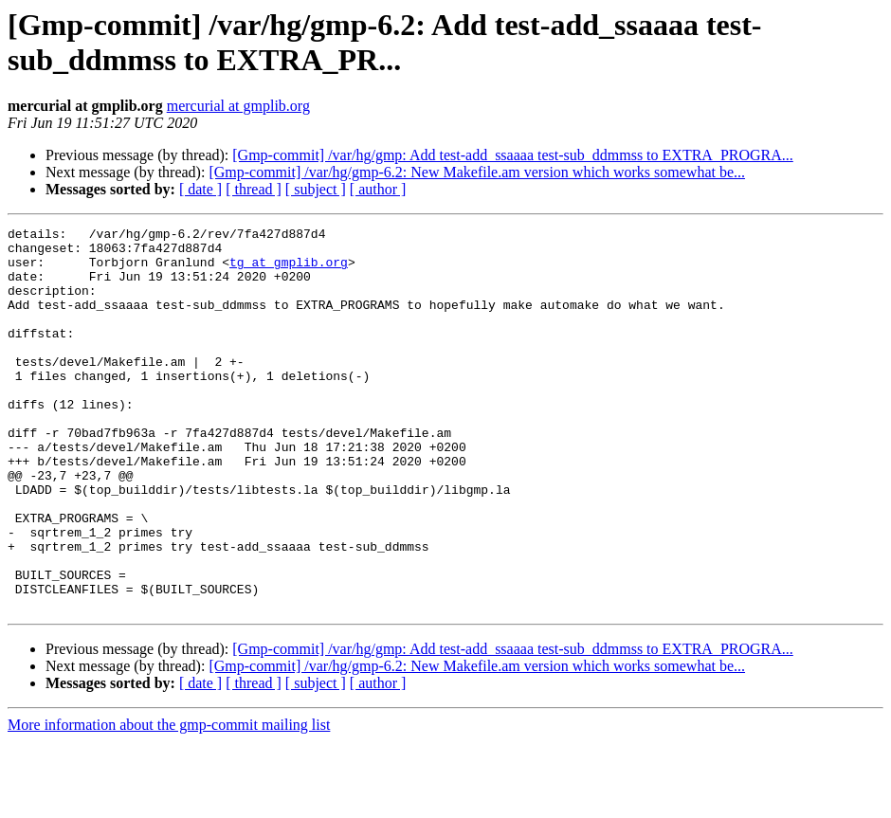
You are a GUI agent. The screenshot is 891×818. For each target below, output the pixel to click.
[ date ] (200, 189)
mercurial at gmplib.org (238, 106)
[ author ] (378, 189)
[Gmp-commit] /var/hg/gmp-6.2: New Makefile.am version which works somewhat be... (477, 172)
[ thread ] (254, 189)
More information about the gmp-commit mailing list (169, 801)
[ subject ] (315, 189)
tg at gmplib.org (288, 270)
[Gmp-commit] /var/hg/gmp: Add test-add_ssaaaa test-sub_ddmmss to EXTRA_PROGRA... (512, 155)
